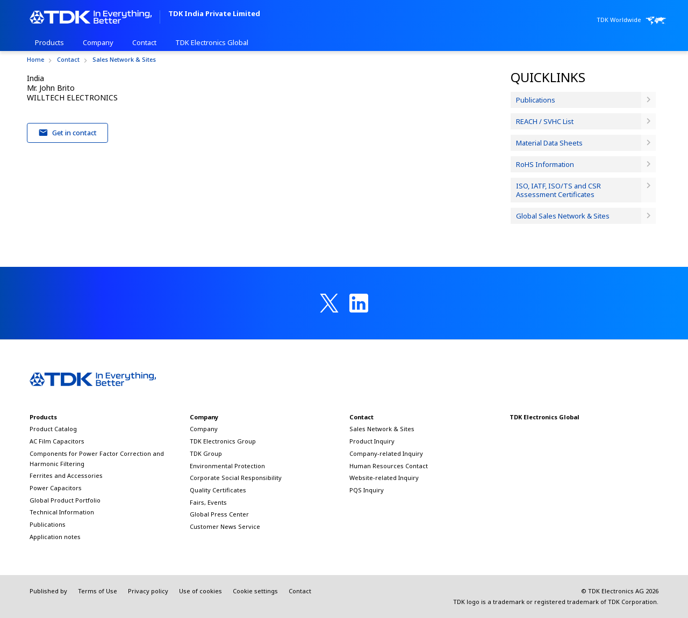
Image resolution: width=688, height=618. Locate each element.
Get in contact (67, 132)
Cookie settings (255, 591)
